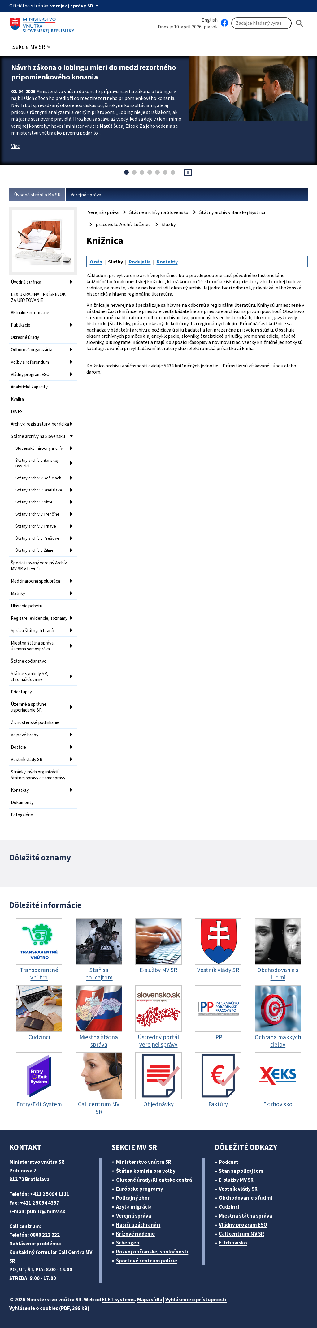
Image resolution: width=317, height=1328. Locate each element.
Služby (169, 224)
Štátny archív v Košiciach (38, 478)
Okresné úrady (25, 337)
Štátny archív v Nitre (34, 502)
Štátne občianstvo (28, 661)
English (210, 20)
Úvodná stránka (26, 282)
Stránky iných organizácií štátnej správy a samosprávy (38, 775)
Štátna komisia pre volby (146, 1170)
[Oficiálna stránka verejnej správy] (75, 5)
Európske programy (139, 1188)
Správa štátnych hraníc (33, 630)
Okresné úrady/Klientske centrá (154, 1179)
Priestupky (21, 692)
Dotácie (18, 747)
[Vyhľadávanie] (261, 23)
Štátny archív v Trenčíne (37, 514)
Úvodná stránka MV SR (37, 194)
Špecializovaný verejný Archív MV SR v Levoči (39, 566)
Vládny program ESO (30, 374)
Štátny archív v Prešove (37, 538)
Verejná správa (86, 194)
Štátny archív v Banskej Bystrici (36, 463)
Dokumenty (22, 802)
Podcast (228, 1162)
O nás (96, 262)
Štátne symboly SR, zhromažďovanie (29, 676)
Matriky (18, 593)
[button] (32, 45)
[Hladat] (300, 23)
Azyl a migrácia (134, 1206)
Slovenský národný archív (39, 448)
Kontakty (20, 790)
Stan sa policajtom (241, 1170)
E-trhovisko (233, 1242)
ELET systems (118, 1299)
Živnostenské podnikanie (35, 722)
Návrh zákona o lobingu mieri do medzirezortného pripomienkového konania (93, 72)
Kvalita (17, 399)
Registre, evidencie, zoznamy (39, 618)
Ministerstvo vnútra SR (143, 1162)
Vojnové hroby (24, 735)
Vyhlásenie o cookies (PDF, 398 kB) (49, 1308)
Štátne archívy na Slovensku (38, 436)
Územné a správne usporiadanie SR (28, 707)
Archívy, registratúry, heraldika (40, 424)
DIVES (17, 411)
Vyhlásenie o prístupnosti (196, 1299)
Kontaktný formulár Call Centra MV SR (50, 1256)
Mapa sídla (149, 1299)
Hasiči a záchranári (138, 1224)
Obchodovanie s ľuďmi (245, 1197)
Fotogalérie (22, 815)
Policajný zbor (133, 1197)
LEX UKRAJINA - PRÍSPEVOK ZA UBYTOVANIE (38, 297)
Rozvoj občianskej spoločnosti (152, 1251)
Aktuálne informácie (30, 312)
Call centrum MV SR (241, 1233)
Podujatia (140, 262)
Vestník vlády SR (26, 759)
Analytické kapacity (29, 387)
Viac (15, 146)
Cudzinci (229, 1206)
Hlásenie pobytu (26, 606)
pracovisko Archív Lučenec (123, 224)
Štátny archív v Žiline (34, 550)
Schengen (127, 1242)
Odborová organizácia (31, 350)
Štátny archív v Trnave (35, 526)
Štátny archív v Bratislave (38, 490)
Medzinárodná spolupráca (35, 581)
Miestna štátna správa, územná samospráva (33, 646)
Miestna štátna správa (245, 1215)
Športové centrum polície (146, 1260)
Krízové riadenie (135, 1233)
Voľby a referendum (30, 362)
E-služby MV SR (236, 1179)
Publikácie (20, 325)
